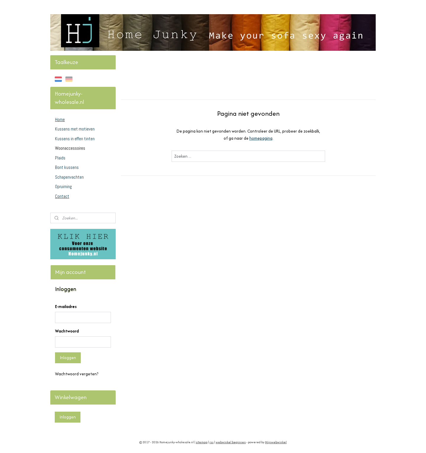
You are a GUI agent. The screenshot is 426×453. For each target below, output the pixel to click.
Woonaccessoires (70, 148)
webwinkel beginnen (231, 442)
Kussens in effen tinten (75, 138)
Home (60, 119)
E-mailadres (66, 306)
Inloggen (68, 358)
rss (211, 442)
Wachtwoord (67, 331)
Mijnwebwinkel (276, 442)
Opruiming (63, 186)
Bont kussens (67, 167)
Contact (62, 196)
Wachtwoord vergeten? (76, 374)
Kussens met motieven (75, 129)
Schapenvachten (69, 177)
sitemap (201, 442)
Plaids (60, 158)
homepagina (260, 138)
